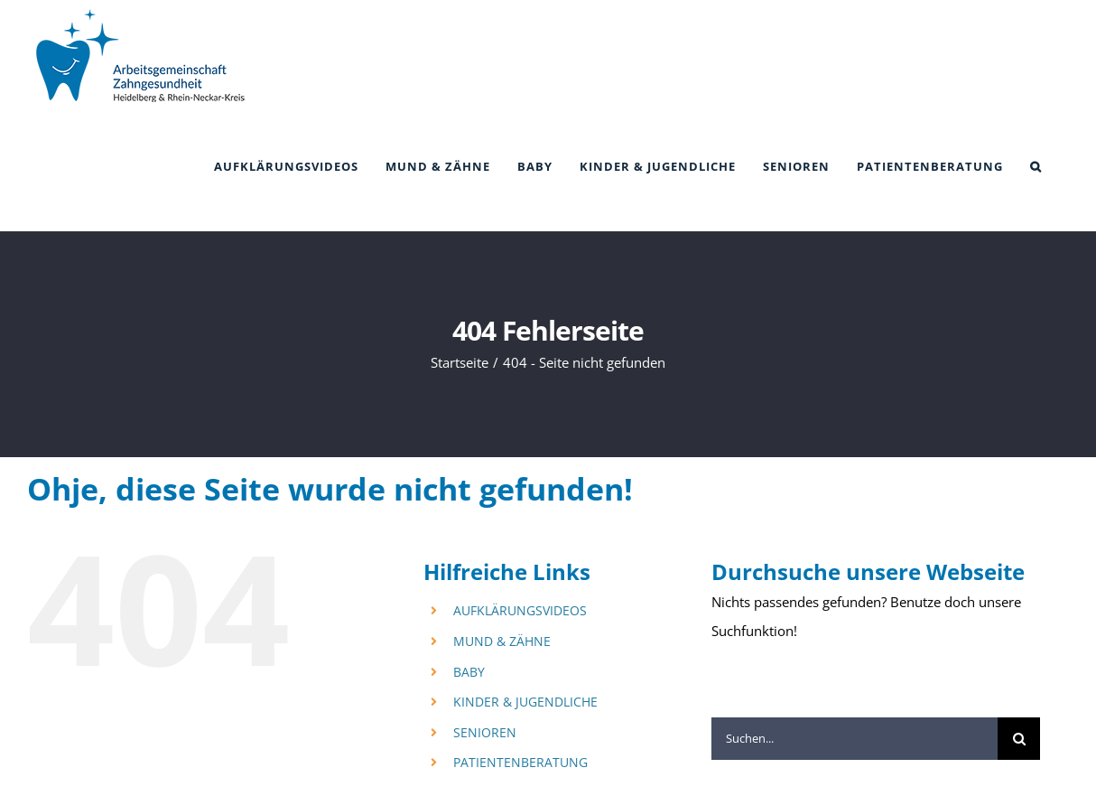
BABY (469, 671)
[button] (1036, 166)
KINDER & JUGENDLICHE (525, 701)
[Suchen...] (854, 738)
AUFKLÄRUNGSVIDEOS (520, 610)
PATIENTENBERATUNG (520, 762)
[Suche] (1019, 738)
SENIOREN (484, 732)
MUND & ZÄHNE (502, 641)
